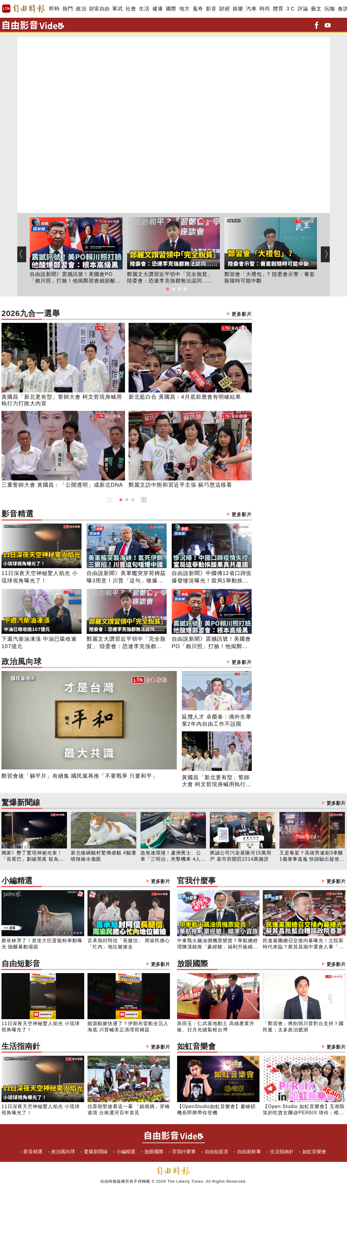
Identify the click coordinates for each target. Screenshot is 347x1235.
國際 (171, 9)
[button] (167, 288)
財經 (224, 9)
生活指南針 (85, 1047)
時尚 (265, 9)
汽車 (251, 9)
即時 (54, 9)
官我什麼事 (261, 881)
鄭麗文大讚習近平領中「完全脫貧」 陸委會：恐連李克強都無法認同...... (170, 277)
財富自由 (99, 9)
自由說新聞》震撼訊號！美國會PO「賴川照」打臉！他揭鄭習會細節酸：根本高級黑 (75, 278)
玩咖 (329, 9)
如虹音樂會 (261, 1047)
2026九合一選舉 (126, 314)
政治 (81, 9)
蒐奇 (198, 9)
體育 (278, 9)
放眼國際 (261, 964)
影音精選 (126, 514)
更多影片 (242, 314)
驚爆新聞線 (173, 803)
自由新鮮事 (249, 1151)
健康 (157, 9)
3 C (290, 9)
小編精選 (85, 881)
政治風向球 (126, 662)
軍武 (117, 9)
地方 (184, 9)
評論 (303, 9)
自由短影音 (85, 964)
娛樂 (238, 9)
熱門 (67, 9)
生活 (144, 9)
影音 (211, 9)
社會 (131, 9)
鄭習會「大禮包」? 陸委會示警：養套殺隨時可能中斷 (269, 277)
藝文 (316, 9)
